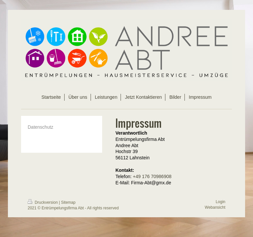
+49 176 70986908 (152, 176)
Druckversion (43, 202)
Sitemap (68, 202)
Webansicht (215, 207)
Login (220, 201)
